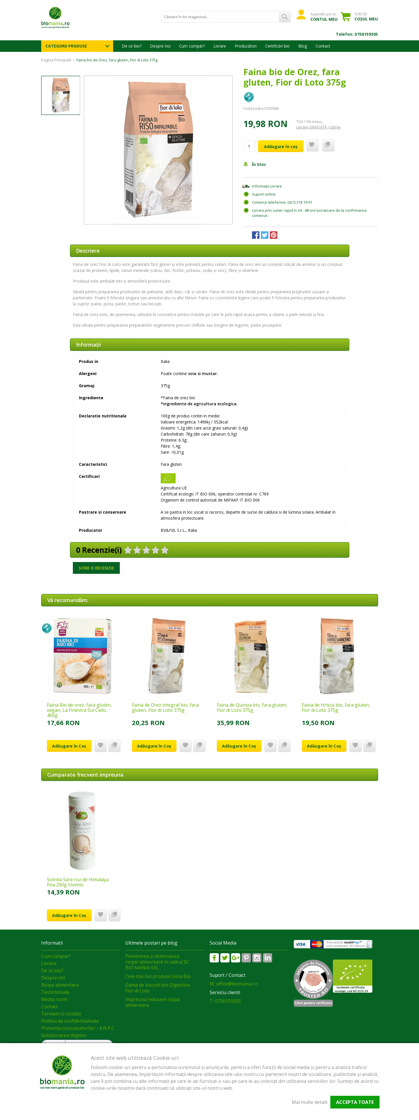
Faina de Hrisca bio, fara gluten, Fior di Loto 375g (336, 707)
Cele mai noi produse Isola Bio (158, 976)
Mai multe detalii (309, 1102)
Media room (54, 999)
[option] (158, 149)
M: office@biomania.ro (234, 984)
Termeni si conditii (61, 1014)
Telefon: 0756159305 (357, 34)
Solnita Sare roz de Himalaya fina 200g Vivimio (78, 882)
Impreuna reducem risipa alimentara (152, 1002)
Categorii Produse (66, 46)
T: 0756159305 (225, 1001)
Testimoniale (55, 992)
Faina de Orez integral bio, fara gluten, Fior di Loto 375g (165, 707)
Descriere (88, 250)
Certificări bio (277, 46)
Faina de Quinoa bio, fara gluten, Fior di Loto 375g (252, 707)
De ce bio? (131, 46)
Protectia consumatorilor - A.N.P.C (77, 1028)
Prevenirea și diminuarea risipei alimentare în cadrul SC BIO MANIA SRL (157, 961)
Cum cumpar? (56, 956)
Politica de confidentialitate (70, 1021)
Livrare (219, 46)
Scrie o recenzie (96, 568)
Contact (323, 46)
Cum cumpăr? (192, 46)
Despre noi (160, 46)
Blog (302, 46)
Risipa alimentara (60, 985)
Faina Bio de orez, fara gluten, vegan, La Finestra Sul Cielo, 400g (79, 710)
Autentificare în (324, 17)
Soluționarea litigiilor (64, 1035)
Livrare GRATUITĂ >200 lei (318, 127)
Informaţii (88, 344)
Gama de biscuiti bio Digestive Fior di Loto (157, 988)
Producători (246, 46)
